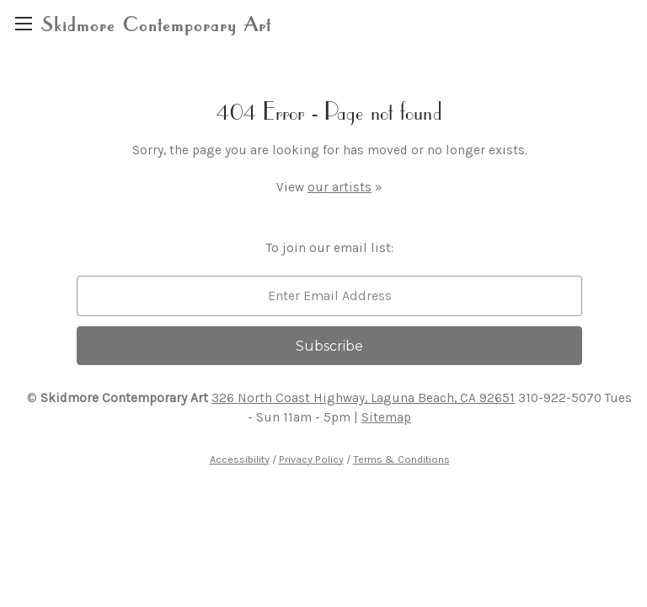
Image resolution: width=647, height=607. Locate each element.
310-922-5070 (560, 398)
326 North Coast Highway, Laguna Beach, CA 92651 (363, 398)
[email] (329, 296)
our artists (339, 187)
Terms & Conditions (401, 459)
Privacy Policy (311, 459)
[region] (23, 23)
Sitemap (386, 417)
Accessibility (240, 459)
